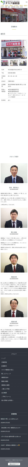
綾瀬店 (11, 5)
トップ (3, 358)
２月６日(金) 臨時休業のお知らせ (11, 436)
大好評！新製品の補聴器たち (10, 445)
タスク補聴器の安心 (7, 370)
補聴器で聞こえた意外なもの (9, 419)
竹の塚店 (16, 5)
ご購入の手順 (5, 389)
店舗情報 (4, 362)
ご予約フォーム (6, 396)
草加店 (21, 5)
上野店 (2, 5)
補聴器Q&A (4, 377)
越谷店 (25, 5)
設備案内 (4, 366)
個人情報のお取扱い (7, 400)
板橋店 (6, 5)
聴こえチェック (6, 373)
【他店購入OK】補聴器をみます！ (11, 427)
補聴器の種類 (5, 385)
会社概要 (4, 393)
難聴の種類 (4, 381)
